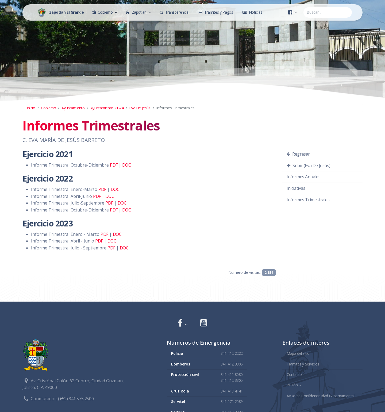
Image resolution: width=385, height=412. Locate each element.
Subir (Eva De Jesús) (308, 165)
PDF (114, 165)
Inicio (31, 107)
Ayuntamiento (72, 107)
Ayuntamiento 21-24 (107, 107)
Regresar (298, 154)
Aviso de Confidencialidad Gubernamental (320, 395)
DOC (126, 165)
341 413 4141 (232, 390)
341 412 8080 (232, 374)
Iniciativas (296, 188)
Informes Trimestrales (308, 200)
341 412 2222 (232, 353)
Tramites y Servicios (303, 363)
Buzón (292, 384)
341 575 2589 (232, 401)
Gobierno (48, 107)
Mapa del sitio (298, 353)
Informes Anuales (304, 177)
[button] (182, 323)
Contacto (294, 374)
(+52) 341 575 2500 (76, 398)
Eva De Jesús (139, 107)
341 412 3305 (232, 363)
